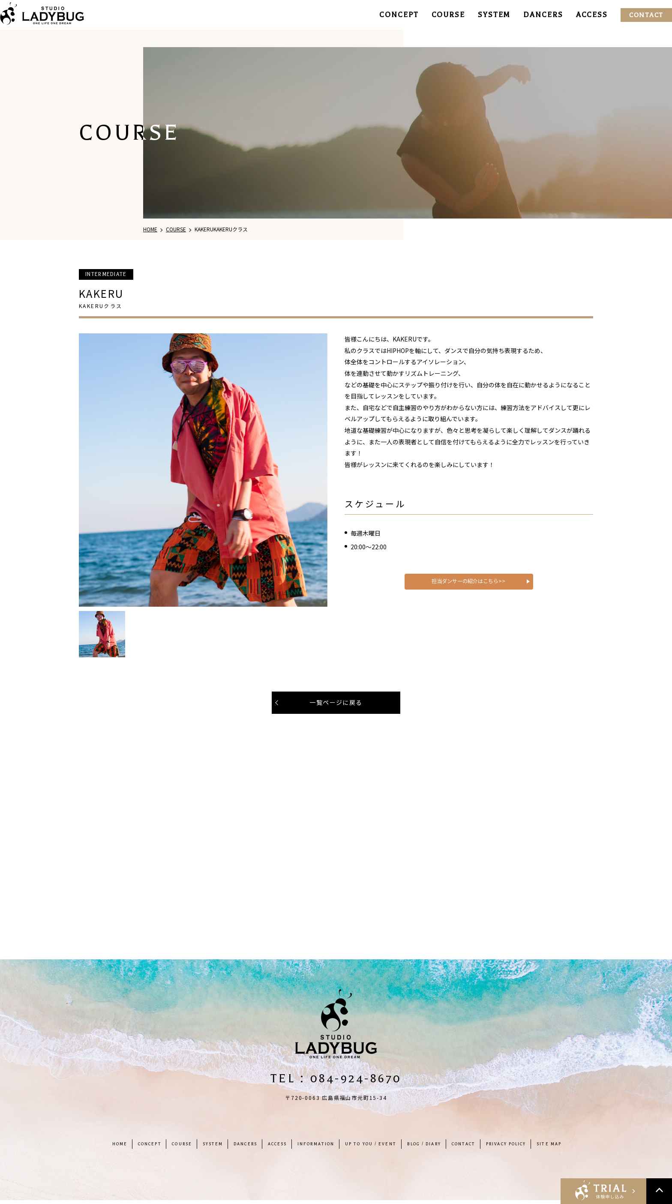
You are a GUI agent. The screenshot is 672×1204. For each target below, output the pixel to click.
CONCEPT (388, 15)
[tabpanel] (203, 470)
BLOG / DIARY (437, 1147)
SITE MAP (583, 1147)
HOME (88, 1147)
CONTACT (635, 15)
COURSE (437, 15)
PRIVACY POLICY (534, 1147)
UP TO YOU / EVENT (375, 1147)
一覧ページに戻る (335, 702)
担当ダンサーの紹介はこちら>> (468, 595)
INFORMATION (313, 1147)
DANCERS (532, 15)
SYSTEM (483, 15)
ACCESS (581, 15)
